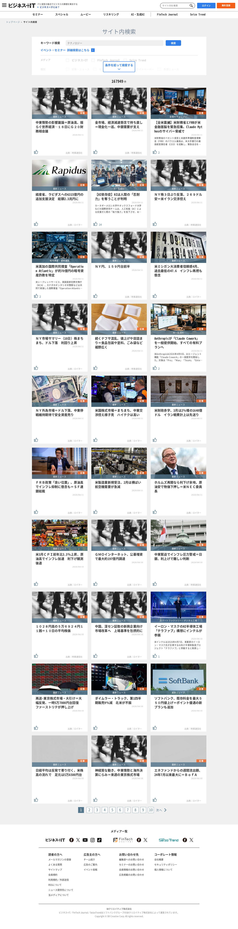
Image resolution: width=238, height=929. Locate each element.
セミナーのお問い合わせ (131, 864)
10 (151, 809)
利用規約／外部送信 (58, 879)
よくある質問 (55, 864)
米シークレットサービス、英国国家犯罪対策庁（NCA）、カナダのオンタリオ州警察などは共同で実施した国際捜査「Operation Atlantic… (59, 285)
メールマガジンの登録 (59, 859)
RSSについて (55, 884)
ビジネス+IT (80, 60)
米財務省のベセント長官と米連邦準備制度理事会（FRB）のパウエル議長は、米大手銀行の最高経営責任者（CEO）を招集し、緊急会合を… (177, 141)
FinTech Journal (108, 60)
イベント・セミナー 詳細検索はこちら (65, 50)
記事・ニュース (81, 69)
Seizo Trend (138, 60)
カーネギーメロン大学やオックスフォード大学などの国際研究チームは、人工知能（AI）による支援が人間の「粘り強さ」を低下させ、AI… (118, 209)
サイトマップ (55, 869)
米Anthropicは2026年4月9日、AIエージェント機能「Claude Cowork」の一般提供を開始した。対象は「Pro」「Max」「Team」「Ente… (178, 357)
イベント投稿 (90, 869)
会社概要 (158, 859)
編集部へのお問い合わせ (131, 859)
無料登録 (226, 5)
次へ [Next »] (159, 810)
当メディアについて (58, 895)
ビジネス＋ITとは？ (50, 7)
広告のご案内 (90, 864)
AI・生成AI (138, 14)
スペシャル (61, 14)
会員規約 (52, 874)
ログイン (206, 5)
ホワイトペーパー (144, 69)
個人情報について (163, 869)
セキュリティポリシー (165, 864)
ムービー (85, 14)
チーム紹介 (89, 859)
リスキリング (111, 14)
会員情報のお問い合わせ (131, 869)
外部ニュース (171, 69)
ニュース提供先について (60, 889)
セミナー (37, 14)
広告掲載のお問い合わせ (131, 874)
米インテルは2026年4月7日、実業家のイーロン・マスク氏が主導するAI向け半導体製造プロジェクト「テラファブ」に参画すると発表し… (177, 645)
